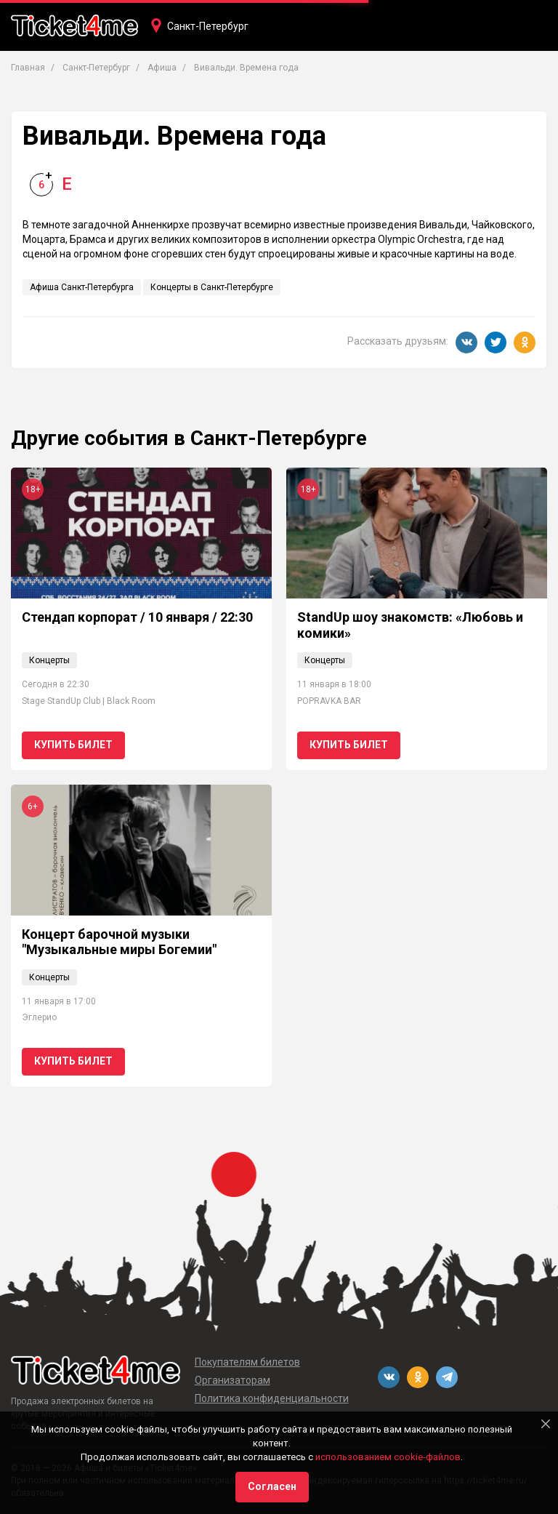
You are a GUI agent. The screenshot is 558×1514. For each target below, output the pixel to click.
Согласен (272, 1486)
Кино (288, 78)
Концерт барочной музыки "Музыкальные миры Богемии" (119, 942)
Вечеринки (348, 78)
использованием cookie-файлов (388, 1456)
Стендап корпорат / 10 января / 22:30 (137, 617)
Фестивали (422, 78)
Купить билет (73, 744)
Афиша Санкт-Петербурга (82, 287)
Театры (236, 78)
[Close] (545, 1423)
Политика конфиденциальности (272, 1398)
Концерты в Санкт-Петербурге (211, 287)
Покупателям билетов (247, 1362)
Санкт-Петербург (207, 26)
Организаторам (232, 1380)
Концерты (173, 78)
